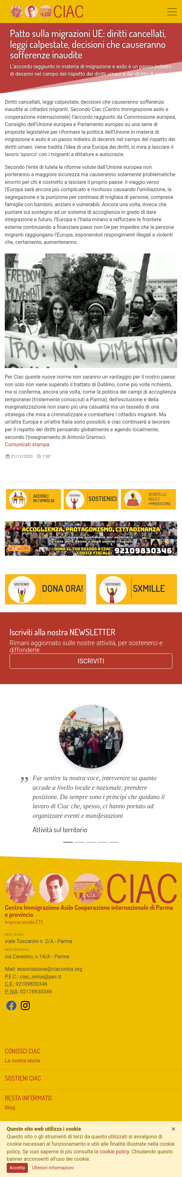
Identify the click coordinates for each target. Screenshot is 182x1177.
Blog (10, 1086)
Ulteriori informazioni (53, 1167)
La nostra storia (22, 1039)
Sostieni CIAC (23, 1056)
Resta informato (28, 1075)
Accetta (17, 1167)
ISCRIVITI (91, 661)
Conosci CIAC (22, 1028)
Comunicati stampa (27, 444)
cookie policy (114, 1152)
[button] (18, 760)
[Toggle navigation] (172, 11)
